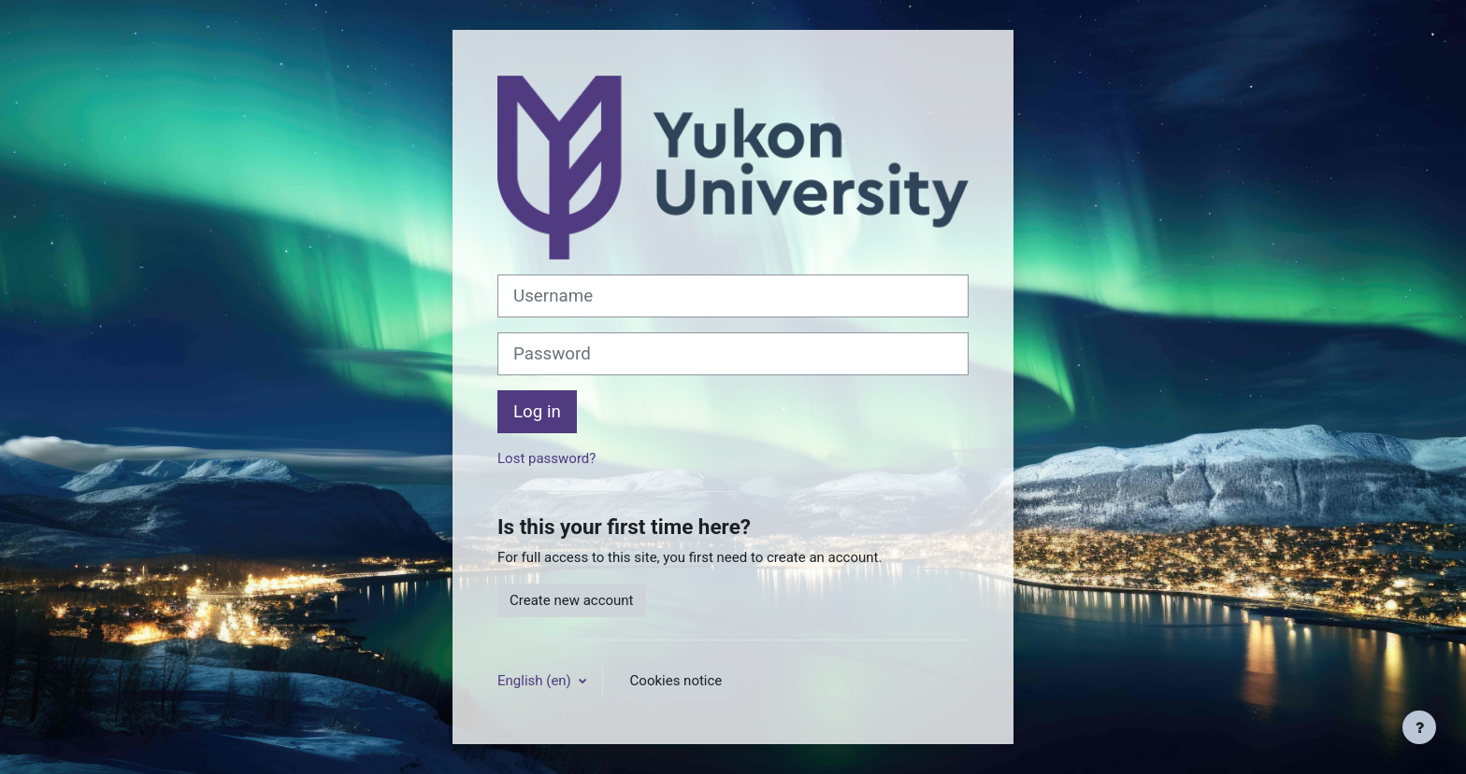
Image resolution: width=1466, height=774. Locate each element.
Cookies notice (676, 680)
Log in (537, 411)
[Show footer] (1419, 727)
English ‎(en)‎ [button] (536, 680)
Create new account (572, 600)
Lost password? (546, 458)
